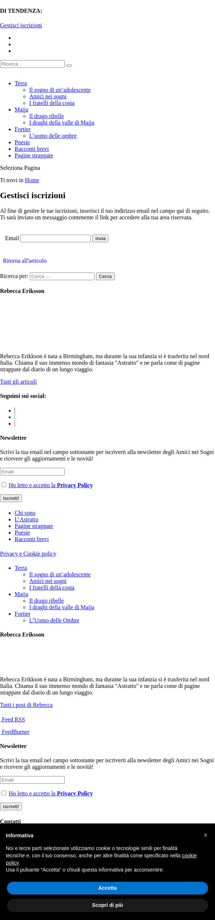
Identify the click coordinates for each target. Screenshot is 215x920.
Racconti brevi (32, 149)
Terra (21, 83)
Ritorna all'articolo (23, 261)
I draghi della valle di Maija (61, 123)
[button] (205, 835)
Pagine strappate (34, 155)
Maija (21, 109)
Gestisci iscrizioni (21, 25)
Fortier (23, 129)
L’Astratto (26, 519)
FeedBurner (15, 732)
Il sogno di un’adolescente (60, 90)
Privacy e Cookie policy (28, 554)
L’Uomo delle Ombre (54, 620)
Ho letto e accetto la (51, 485)
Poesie (22, 142)
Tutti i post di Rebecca (26, 705)
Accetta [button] (107, 888)
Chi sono (25, 513)
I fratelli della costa (51, 103)
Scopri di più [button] (107, 905)
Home (32, 180)
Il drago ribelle (46, 116)
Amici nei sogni (47, 96)
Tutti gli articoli (18, 382)
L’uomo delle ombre (53, 136)
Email (12, 238)
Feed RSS (12, 719)
